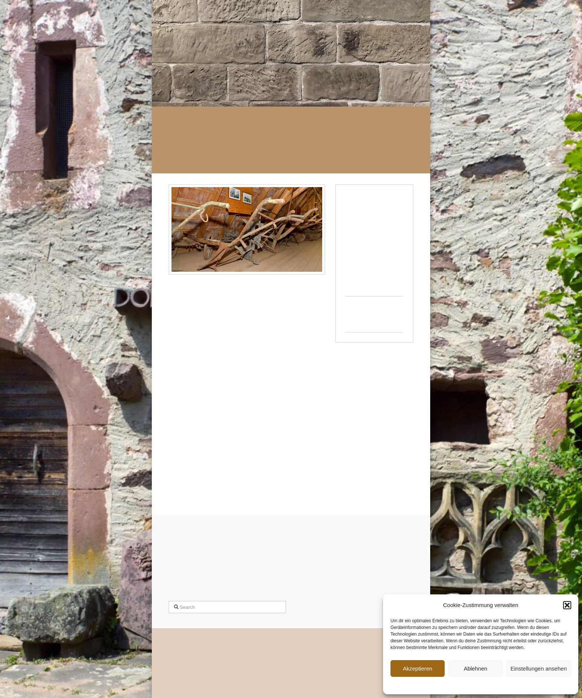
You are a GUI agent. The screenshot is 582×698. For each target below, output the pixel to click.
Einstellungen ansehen (538, 668)
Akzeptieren (417, 668)
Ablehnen (475, 668)
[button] (567, 605)
